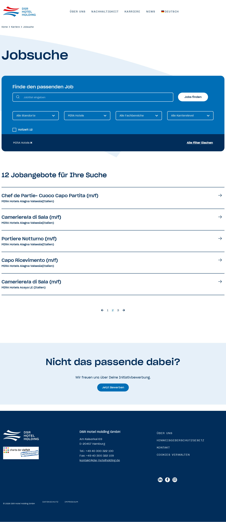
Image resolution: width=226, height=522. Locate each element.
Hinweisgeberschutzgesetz (180, 440)
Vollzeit (25, 130)
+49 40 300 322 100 (99, 451)
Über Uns (77, 11)
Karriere (132, 11)
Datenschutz (50, 502)
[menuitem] (170, 11)
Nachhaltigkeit (105, 11)
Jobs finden (193, 97)
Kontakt (163, 447)
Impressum (71, 502)
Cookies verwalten (173, 455)
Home (5, 27)
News (150, 11)
